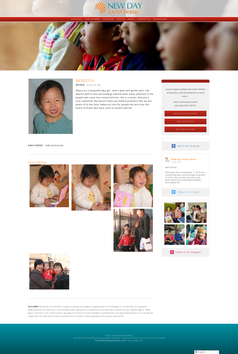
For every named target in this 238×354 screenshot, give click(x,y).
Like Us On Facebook (188, 145)
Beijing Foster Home (185, 113)
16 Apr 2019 (176, 162)
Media (131, 19)
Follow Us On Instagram (188, 252)
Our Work (108, 19)
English (200, 352)
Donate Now (160, 19)
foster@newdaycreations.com (110, 340)
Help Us (121, 19)
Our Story (76, 19)
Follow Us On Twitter (188, 192)
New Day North (185, 121)
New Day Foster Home (183, 159)
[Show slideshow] (37, 162)
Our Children (92, 19)
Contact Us (144, 19)
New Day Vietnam (185, 129)
